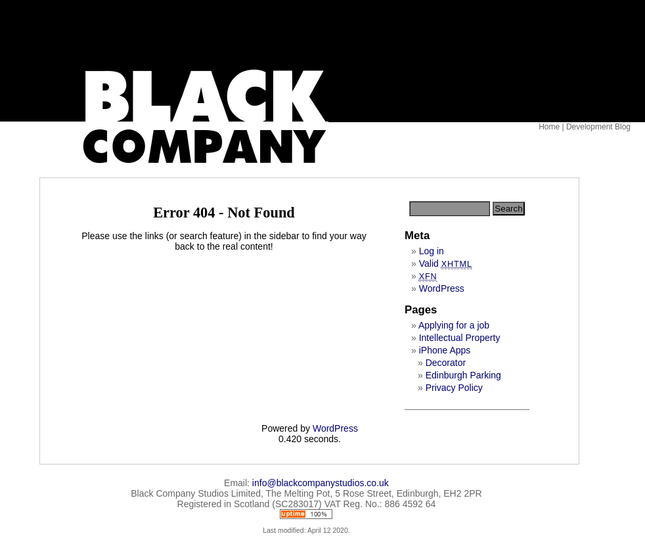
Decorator (446, 362)
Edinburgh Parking (463, 375)
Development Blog (598, 126)
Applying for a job (453, 325)
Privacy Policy (454, 387)
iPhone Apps (445, 350)
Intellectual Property (459, 337)
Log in (431, 251)
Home (549, 126)
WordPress (441, 288)
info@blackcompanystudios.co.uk (320, 483)
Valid (445, 263)
